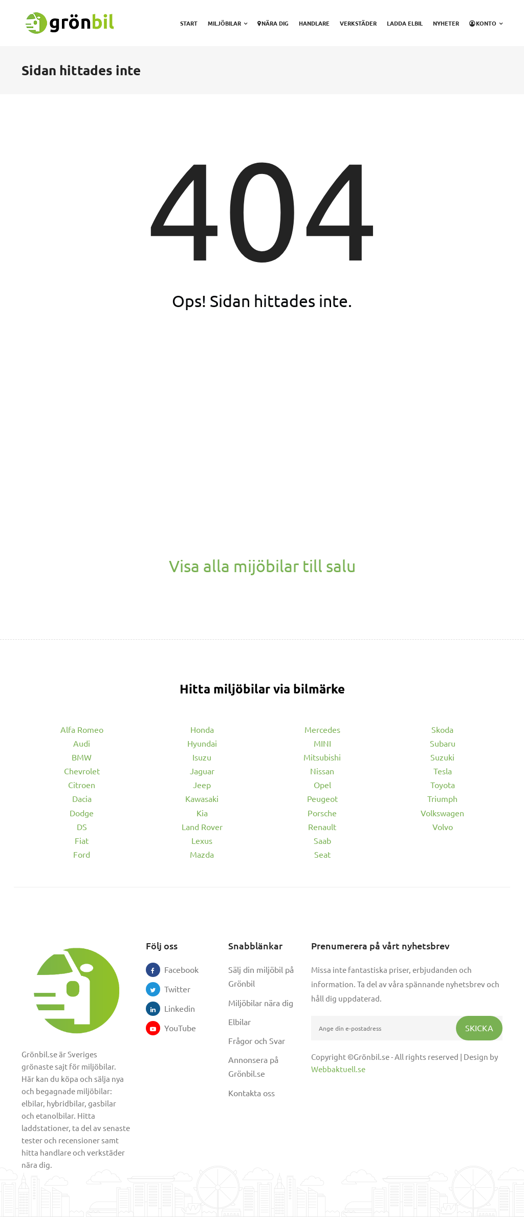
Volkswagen (442, 813)
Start (189, 23)
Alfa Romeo (81, 729)
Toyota (442, 784)
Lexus (201, 840)
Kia (202, 813)
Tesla (442, 771)
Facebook (171, 969)
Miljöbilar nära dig (260, 1002)
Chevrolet (82, 771)
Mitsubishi (322, 757)
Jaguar (202, 771)
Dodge (82, 813)
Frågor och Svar (256, 1040)
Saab (322, 840)
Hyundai (202, 743)
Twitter (171, 989)
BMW (82, 757)
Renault (322, 826)
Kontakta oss (251, 1093)
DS (82, 826)
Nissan (322, 771)
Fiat (82, 840)
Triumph (442, 798)
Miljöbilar (227, 23)
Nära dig (273, 23)
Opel (322, 784)
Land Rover (202, 826)
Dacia (82, 798)
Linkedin (171, 1008)
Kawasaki (202, 798)
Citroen (81, 784)
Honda (202, 729)
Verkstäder (358, 23)
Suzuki (442, 757)
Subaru (442, 743)
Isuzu (201, 757)
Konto (486, 23)
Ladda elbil (405, 23)
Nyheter (446, 23)
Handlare (314, 23)
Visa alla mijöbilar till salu (262, 566)
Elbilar (239, 1021)
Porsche (322, 813)
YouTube (171, 1028)
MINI (322, 743)
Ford (81, 854)
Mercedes (322, 729)
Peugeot (322, 798)
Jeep (202, 784)
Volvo (442, 826)
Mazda (202, 854)
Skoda (442, 729)
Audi (81, 743)
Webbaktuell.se (338, 1069)
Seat (322, 854)
